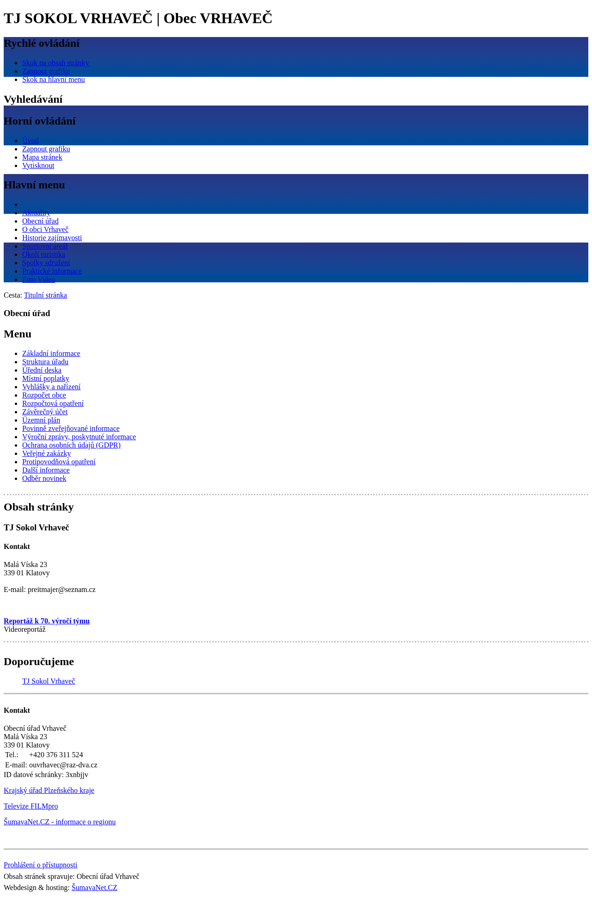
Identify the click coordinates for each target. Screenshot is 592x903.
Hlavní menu (34, 185)
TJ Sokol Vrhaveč (48, 681)
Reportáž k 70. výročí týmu (47, 621)
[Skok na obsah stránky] (55, 63)
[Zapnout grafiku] (46, 71)
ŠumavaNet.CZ (94, 887)
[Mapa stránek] (42, 157)
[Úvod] (30, 140)
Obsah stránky (39, 507)
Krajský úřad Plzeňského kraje (49, 790)
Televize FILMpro (31, 806)
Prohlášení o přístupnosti (40, 865)
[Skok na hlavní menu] (53, 79)
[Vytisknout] (38, 165)
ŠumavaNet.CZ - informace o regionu (60, 822)
